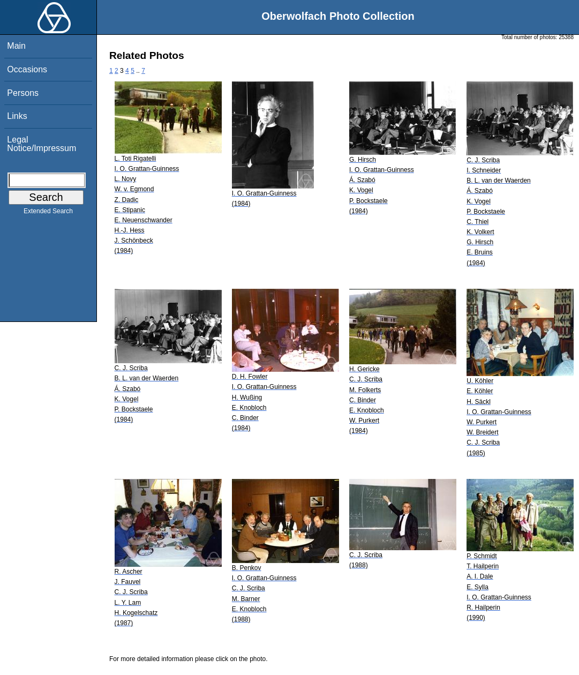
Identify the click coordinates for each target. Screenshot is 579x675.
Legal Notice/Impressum (41, 144)
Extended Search (48, 213)
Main (16, 45)
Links (17, 116)
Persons (23, 93)
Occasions (27, 69)
